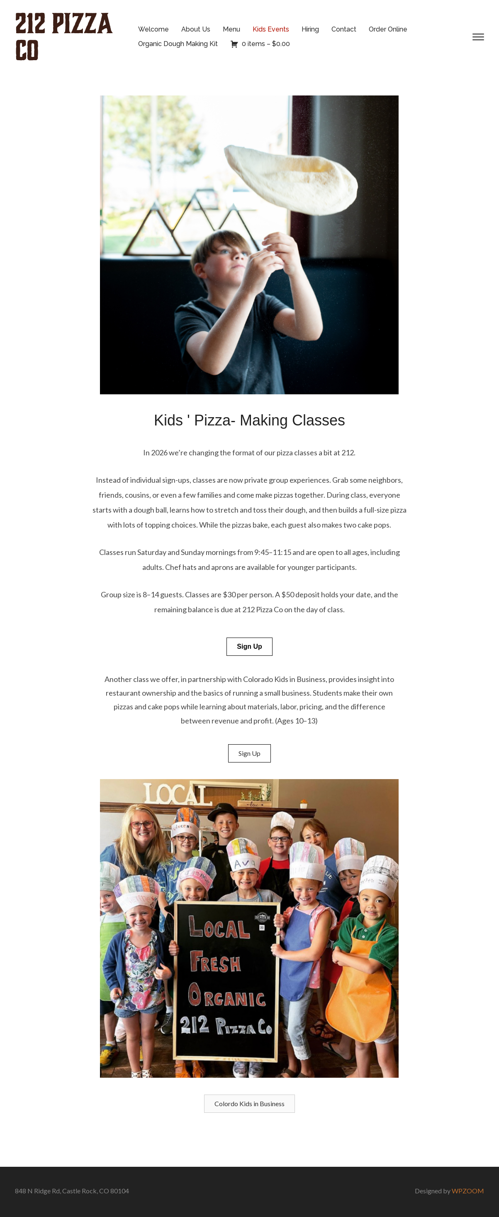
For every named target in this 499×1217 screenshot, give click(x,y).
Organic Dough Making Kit (178, 44)
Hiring (310, 29)
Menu (231, 29)
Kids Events (271, 29)
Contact (343, 29)
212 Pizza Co (63, 37)
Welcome (153, 29)
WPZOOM (468, 1191)
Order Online (388, 29)
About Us (195, 29)
